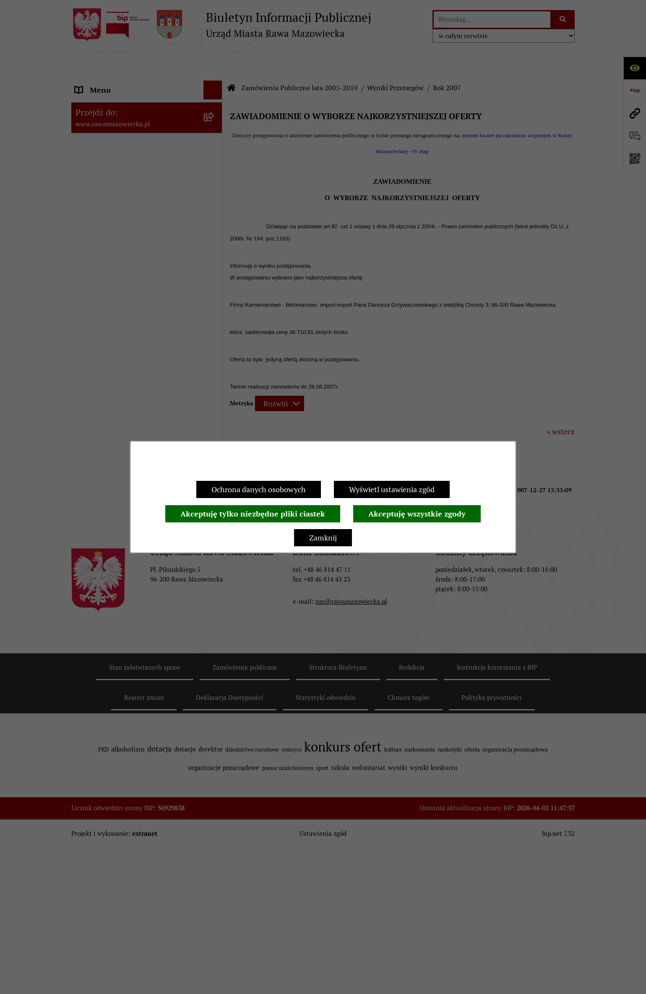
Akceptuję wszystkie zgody (417, 514)
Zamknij (323, 538)
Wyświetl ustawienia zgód (392, 489)
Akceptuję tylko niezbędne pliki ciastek (252, 514)
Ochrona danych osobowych (258, 489)
